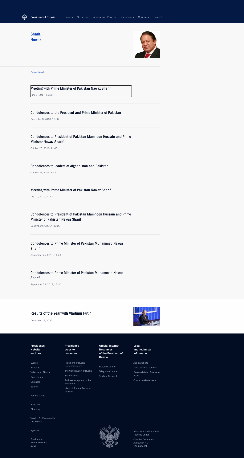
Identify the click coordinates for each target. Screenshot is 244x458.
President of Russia (42, 5)
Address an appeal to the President (78, 382)
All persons (153, 17)
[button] (6, 5)
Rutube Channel (107, 366)
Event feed (37, 72)
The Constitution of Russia (78, 371)
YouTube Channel (108, 376)
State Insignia (72, 375)
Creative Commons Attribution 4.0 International (143, 443)
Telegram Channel (108, 371)
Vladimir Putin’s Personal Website (78, 390)
